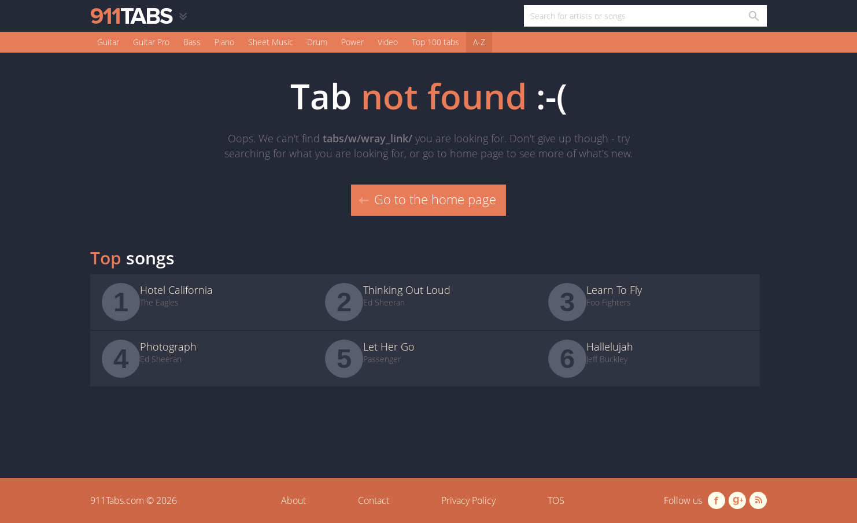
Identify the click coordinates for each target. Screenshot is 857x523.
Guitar (108, 41)
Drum (317, 41)
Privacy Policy (468, 500)
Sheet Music (270, 41)
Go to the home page (427, 199)
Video (388, 41)
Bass (192, 41)
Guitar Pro (151, 41)
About (293, 500)
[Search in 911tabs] (753, 16)
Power (352, 41)
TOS (556, 500)
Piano (224, 41)
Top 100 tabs (435, 41)
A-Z (479, 41)
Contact (373, 500)
